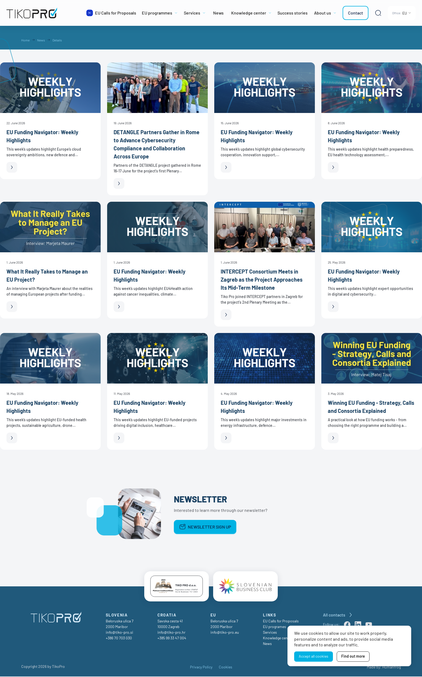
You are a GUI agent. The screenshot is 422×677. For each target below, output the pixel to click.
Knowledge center (277, 638)
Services (270, 632)
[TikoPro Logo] (44, 13)
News (267, 644)
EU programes (274, 627)
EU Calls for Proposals (281, 621)
